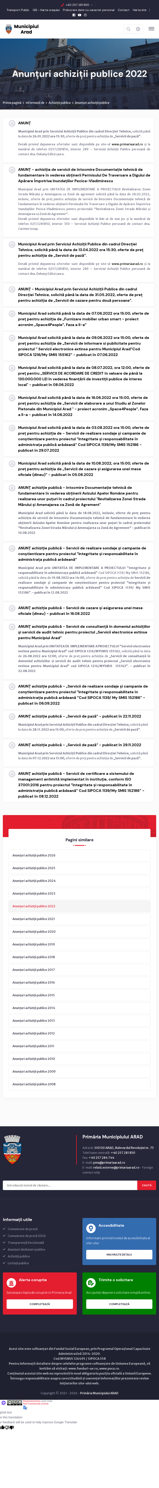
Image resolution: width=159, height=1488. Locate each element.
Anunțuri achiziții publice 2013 (33, 1021)
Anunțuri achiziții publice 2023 (33, 894)
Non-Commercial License (36, 1404)
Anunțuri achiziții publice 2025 (33, 868)
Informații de (35, 103)
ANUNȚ (24, 123)
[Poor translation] (9, 1427)
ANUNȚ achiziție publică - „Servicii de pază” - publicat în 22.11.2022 (79, 716)
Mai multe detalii (119, 1254)
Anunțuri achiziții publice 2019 (33, 944)
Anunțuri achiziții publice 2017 (33, 970)
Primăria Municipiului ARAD (99, 1393)
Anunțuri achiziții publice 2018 (33, 957)
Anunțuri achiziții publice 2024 (34, 881)
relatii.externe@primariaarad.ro (116, 1168)
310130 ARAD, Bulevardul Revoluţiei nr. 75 (124, 1148)
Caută (147, 1185)
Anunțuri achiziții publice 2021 (33, 919)
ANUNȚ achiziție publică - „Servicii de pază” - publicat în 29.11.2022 (79, 745)
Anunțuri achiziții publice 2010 (33, 1059)
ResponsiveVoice (31, 1401)
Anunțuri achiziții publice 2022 (33, 906)
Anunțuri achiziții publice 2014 (33, 1008)
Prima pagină (12, 103)
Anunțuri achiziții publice (92, 103)
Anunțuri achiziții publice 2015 (33, 995)
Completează (39, 1304)
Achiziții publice (60, 103)
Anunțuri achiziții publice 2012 (33, 1033)
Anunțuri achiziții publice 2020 (34, 932)
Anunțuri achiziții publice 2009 (34, 1072)
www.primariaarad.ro (127, 144)
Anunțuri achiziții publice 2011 (33, 1046)
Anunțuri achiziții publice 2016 (33, 983)
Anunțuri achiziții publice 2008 (34, 1084)
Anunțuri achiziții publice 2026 (33, 855)
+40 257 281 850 (77, 5)
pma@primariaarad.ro (109, 1163)
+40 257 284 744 (101, 1158)
